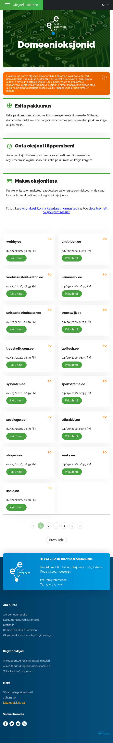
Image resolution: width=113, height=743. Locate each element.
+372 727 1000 (55, 584)
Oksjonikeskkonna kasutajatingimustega (27, 635)
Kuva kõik (56, 540)
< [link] (33, 525)
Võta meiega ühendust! (18, 692)
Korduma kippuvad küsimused (21, 619)
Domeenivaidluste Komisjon (20, 630)
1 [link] (40, 525)
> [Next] (80, 525)
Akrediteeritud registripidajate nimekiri (26, 660)
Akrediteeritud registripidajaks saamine (26, 666)
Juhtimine (9, 697)
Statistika (8, 624)
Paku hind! (16, 258)
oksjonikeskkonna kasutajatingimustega (49, 208)
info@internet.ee (56, 580)
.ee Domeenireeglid (15, 614)
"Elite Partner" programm (18, 671)
